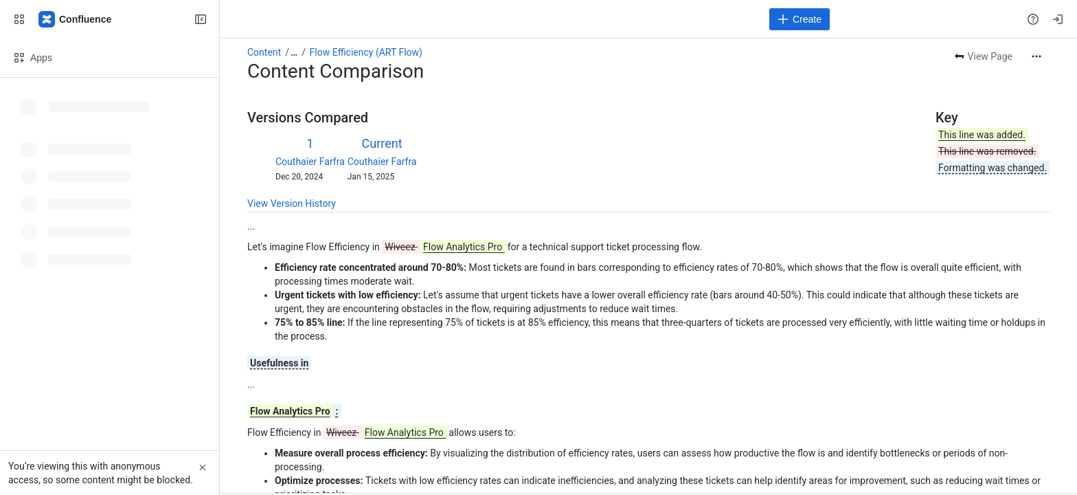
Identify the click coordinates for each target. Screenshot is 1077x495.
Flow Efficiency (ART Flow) (366, 52)
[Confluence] (75, 19)
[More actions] (1036, 56)
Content (264, 52)
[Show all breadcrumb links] (294, 52)
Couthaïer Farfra (310, 161)
